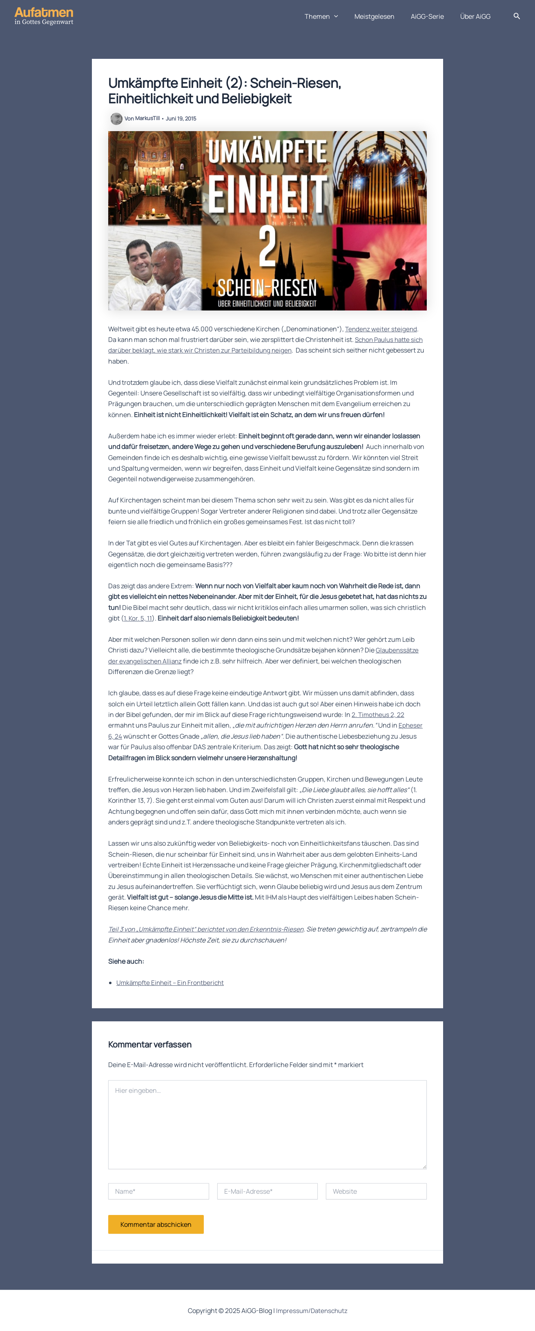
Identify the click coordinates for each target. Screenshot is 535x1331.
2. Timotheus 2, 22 (379, 714)
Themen (333, 16)
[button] (517, 16)
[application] (345, 16)
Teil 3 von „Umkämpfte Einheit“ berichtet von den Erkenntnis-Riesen (209, 929)
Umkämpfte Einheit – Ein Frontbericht (172, 982)
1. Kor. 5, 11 (138, 618)
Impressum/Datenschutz (311, 1310)
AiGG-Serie (432, 16)
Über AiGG (477, 16)
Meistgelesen (383, 16)
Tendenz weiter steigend (382, 328)
